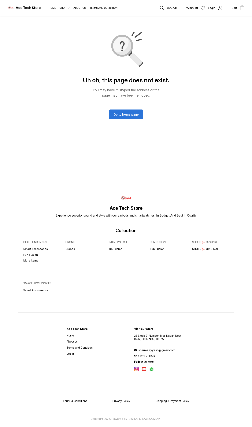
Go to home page (126, 114)
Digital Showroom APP (145, 418)
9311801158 (146, 356)
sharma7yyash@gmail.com (156, 350)
